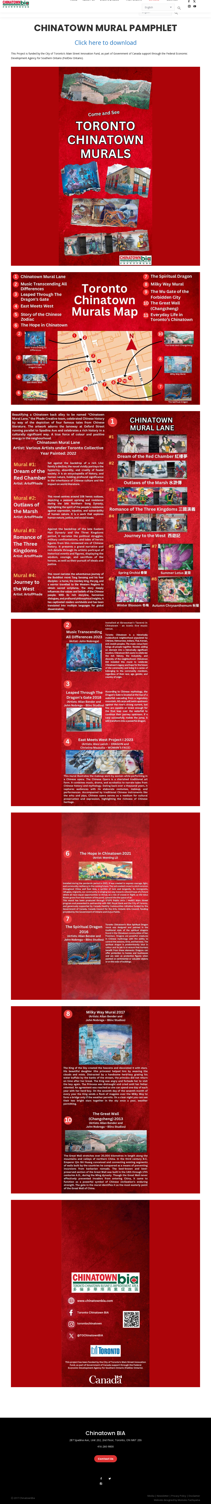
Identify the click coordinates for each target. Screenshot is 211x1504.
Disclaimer (194, 1495)
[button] (176, 12)
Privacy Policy (178, 1495)
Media (150, 1495)
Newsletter (163, 1495)
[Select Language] (155, 11)
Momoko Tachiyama (189, 1500)
